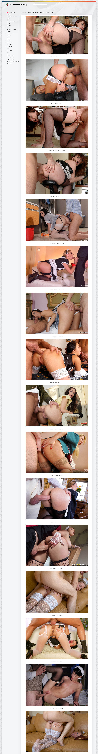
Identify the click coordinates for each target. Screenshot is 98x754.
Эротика (9, 14)
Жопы (8, 23)
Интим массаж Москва (12, 16)
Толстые (9, 31)
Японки (8, 38)
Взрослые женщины (11, 29)
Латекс (8, 48)
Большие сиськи (11, 21)
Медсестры (9, 50)
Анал (8, 52)
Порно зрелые (10, 57)
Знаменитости (10, 33)
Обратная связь (10, 59)
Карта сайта (10, 63)
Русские (9, 40)
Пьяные (9, 27)
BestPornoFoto (18, 5)
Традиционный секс (11, 55)
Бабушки (9, 25)
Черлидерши (10, 44)
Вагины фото (10, 46)
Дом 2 (8, 19)
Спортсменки (10, 42)
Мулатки (9, 35)
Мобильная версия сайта (13, 61)
